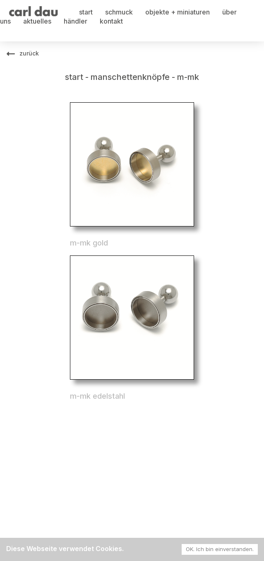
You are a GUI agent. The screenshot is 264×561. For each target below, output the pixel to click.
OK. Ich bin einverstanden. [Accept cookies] (220, 549)
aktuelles (37, 21)
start (86, 12)
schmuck (119, 12)
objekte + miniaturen (177, 12)
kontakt (111, 21)
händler (75, 21)
